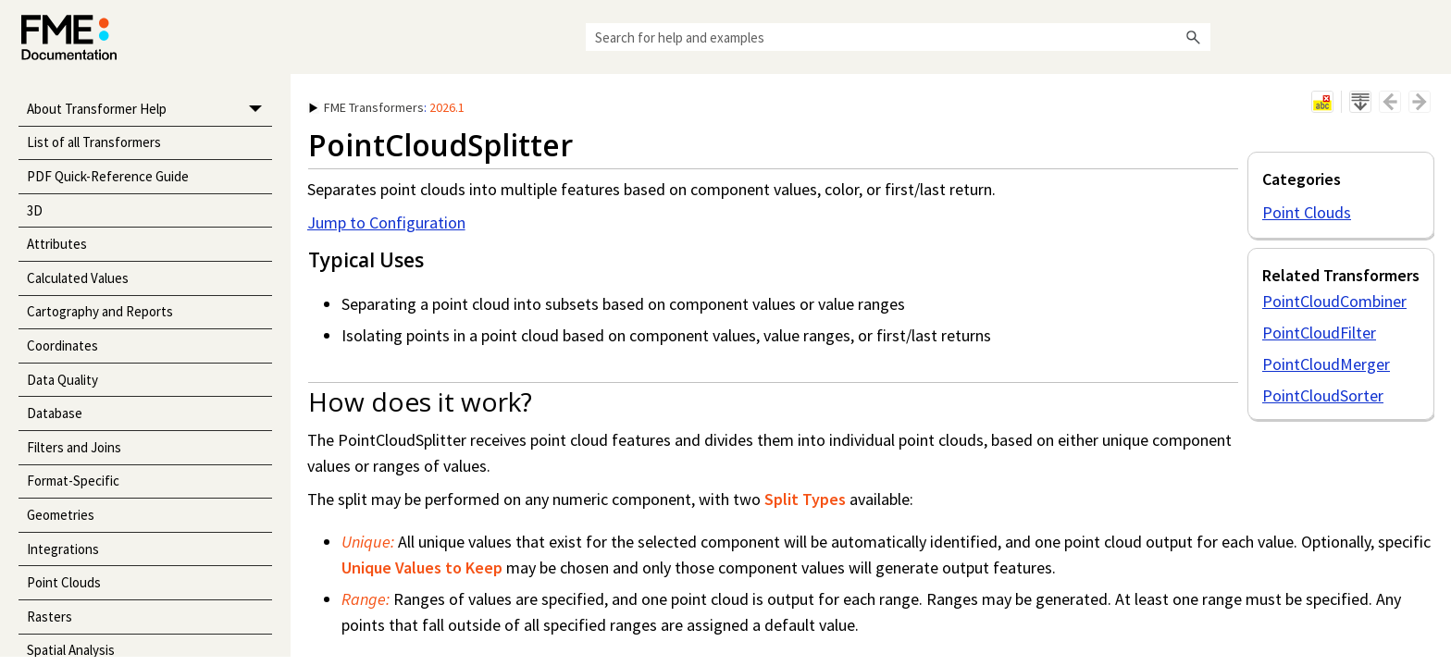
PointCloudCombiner (1334, 301)
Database (54, 413)
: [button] (387, 107)
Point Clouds (64, 582)
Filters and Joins (74, 447)
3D (35, 210)
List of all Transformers (94, 142)
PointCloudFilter (1319, 332)
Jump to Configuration (386, 222)
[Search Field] (898, 37)
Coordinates (62, 345)
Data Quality (62, 379)
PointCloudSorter (1322, 395)
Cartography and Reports (100, 311)
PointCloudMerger (1326, 364)
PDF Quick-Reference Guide (108, 176)
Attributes (57, 244)
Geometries (60, 515)
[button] (1193, 37)
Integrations (63, 549)
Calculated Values (78, 278)
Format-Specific (73, 480)
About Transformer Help (149, 109)
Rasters (49, 616)
